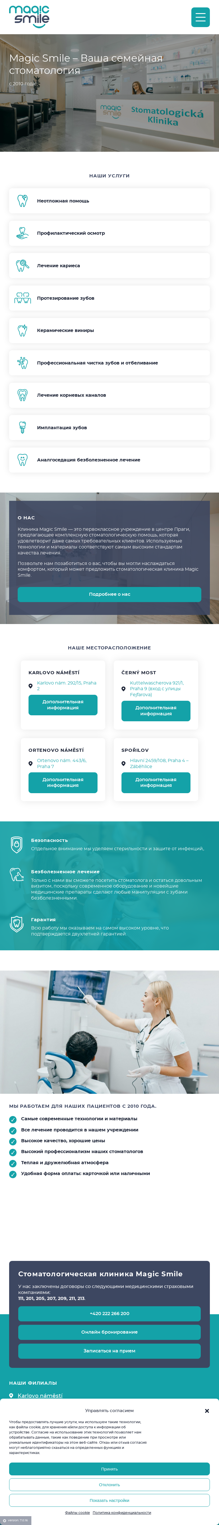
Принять (109, 1469)
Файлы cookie (77, 1512)
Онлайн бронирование (109, 1332)
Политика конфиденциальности (122, 1512)
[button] (207, 1411)
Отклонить (109, 1484)
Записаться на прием (109, 1351)
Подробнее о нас (109, 594)
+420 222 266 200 (109, 1313)
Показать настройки (109, 1500)
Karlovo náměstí (40, 1395)
